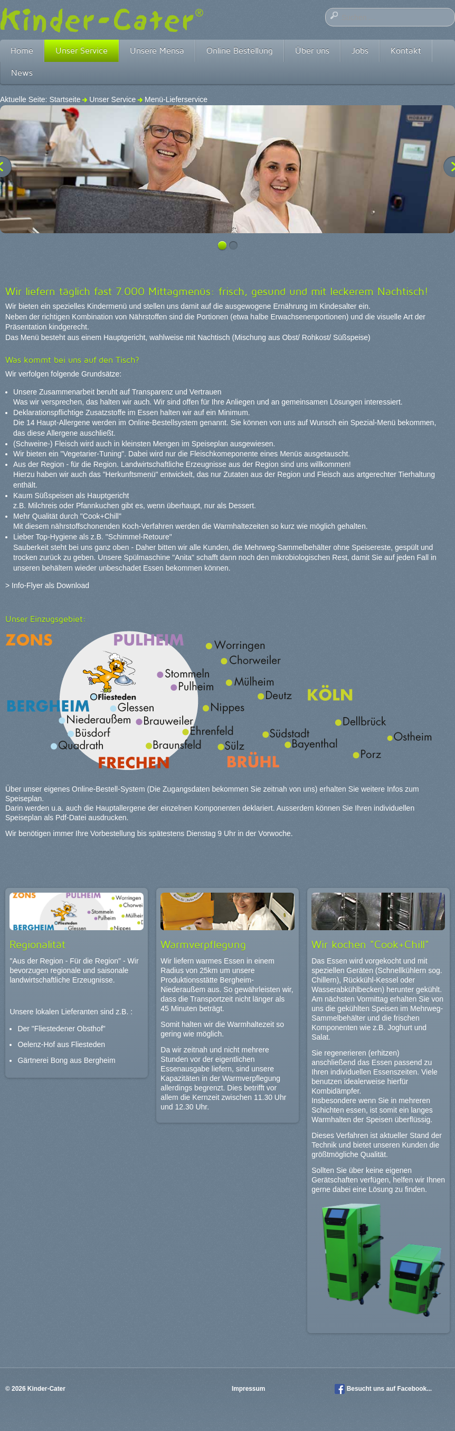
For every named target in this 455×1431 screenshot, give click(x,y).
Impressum (249, 1388)
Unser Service (81, 50)
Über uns (312, 50)
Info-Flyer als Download (50, 585)
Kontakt (406, 50)
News (22, 73)
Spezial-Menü (373, 422)
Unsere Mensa (157, 50)
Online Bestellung (239, 50)
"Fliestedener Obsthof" (69, 1028)
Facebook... (414, 1388)
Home (22, 50)
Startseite (64, 99)
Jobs (360, 50)
